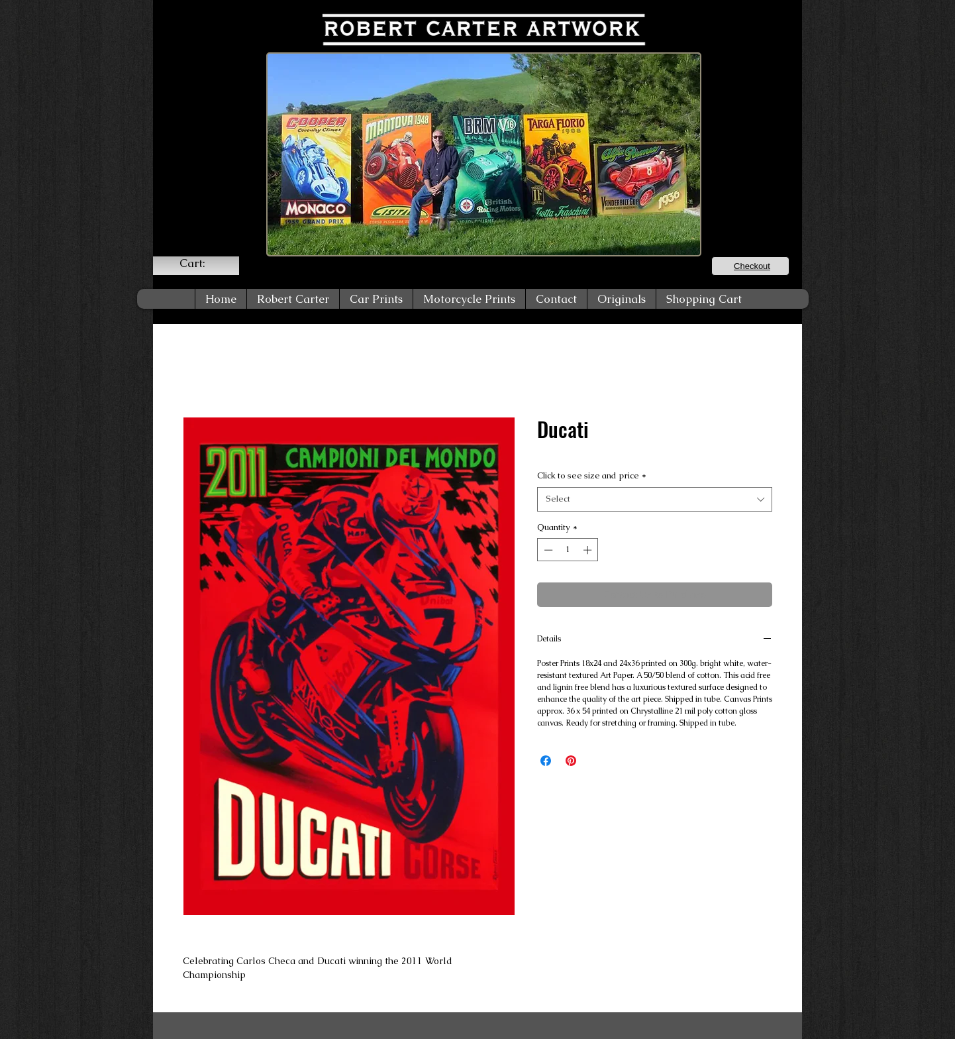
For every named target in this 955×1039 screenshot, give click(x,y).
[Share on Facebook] (546, 761)
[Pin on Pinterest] (571, 761)
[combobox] (654, 499)
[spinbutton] (568, 550)
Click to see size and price (591, 475)
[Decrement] (547, 550)
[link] (200, 263)
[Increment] (589, 550)
